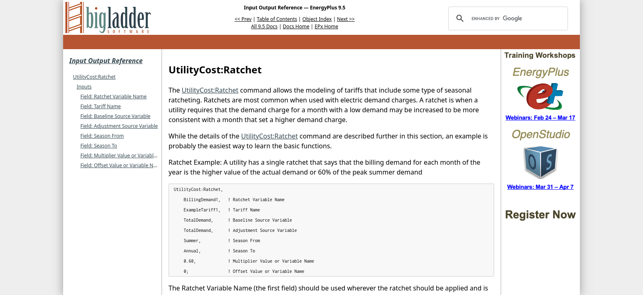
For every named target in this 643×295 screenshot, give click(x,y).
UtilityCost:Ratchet (94, 76)
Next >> (346, 19)
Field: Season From (102, 135)
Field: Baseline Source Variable (115, 116)
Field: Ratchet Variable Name (113, 96)
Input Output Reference (106, 60)
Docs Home (296, 26)
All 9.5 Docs (264, 26)
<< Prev (243, 19)
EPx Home (326, 26)
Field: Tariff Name (100, 106)
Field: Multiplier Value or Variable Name (125, 155)
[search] (507, 18)
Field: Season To (98, 145)
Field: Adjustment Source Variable (119, 126)
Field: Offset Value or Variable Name (122, 165)
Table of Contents (277, 19)
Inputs (84, 86)
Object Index (317, 19)
